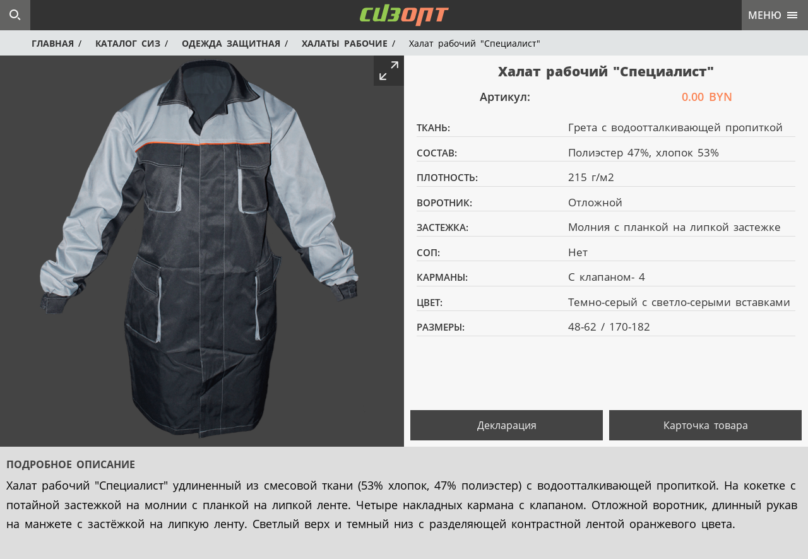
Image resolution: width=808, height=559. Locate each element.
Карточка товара (705, 425)
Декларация (507, 425)
